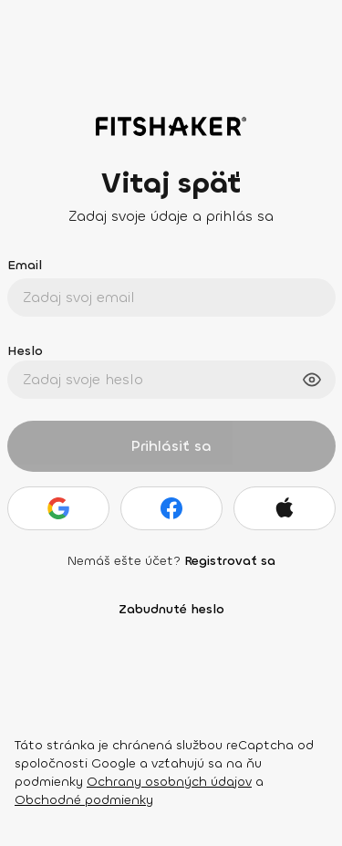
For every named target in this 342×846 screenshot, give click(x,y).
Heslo (25, 351)
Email (24, 265)
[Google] (58, 508)
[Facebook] (171, 508)
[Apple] (284, 508)
